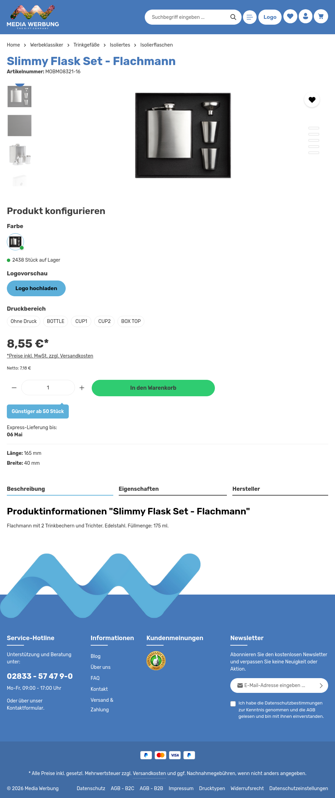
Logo (268, 17)
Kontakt (99, 688)
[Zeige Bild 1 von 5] (313, 128)
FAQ (95, 677)
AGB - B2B (160, 787)
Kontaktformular (60, 700)
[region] (167, 135)
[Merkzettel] (288, 17)
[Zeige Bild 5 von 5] (313, 152)
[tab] (60, 488)
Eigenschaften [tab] (137, 488)
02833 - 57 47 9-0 (36, 675)
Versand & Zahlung (111, 699)
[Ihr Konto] (304, 17)
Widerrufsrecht (252, 787)
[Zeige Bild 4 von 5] (313, 146)
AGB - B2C (131, 787)
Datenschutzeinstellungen (300, 787)
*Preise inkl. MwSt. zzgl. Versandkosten (49, 355)
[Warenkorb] (320, 17)
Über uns (100, 666)
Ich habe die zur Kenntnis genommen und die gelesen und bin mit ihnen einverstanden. (282, 708)
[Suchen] (232, 17)
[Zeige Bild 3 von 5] (313, 140)
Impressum (190, 787)
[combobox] (187, 17)
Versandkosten (151, 772)
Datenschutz (101, 787)
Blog (95, 655)
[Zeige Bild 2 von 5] (313, 134)
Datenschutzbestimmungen (291, 702)
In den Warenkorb (153, 387)
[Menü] (248, 17)
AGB (301, 708)
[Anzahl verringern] (14, 386)
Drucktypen (219, 787)
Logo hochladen (33, 287)
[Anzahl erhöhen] (82, 386)
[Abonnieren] (321, 684)
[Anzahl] (48, 386)
